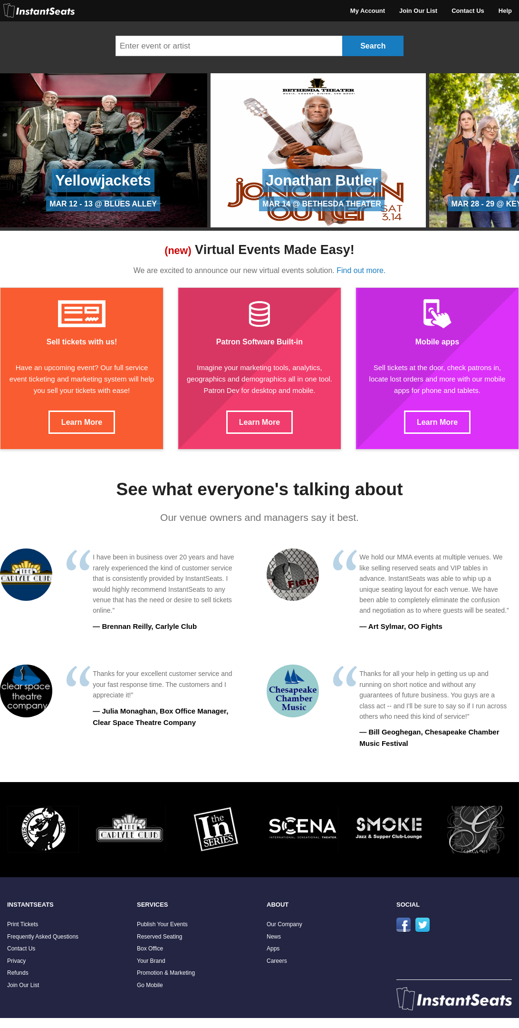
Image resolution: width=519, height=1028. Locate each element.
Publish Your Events (162, 924)
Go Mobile (150, 985)
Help (505, 10)
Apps (273, 948)
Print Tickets (22, 924)
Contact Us (468, 10)
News (274, 936)
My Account (367, 10)
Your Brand (151, 961)
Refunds (18, 972)
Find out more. (360, 270)
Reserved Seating (159, 936)
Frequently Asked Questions (42, 936)
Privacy (16, 961)
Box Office (150, 948)
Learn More (81, 422)
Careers (277, 961)
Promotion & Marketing (166, 972)
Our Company (284, 924)
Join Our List (418, 10)
